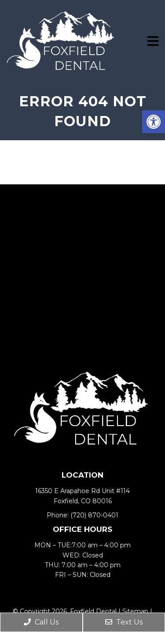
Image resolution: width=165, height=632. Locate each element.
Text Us (124, 622)
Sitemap (135, 611)
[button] (153, 121)
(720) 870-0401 (94, 515)
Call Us (41, 622)
